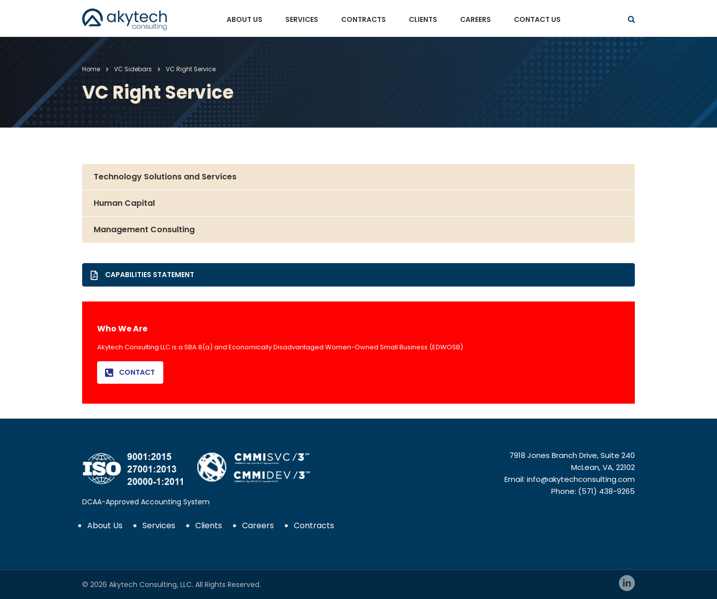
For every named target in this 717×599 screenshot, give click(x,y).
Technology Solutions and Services (165, 176)
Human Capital (124, 203)
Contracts (363, 19)
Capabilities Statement (142, 275)
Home (91, 69)
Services (301, 19)
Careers (475, 19)
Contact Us (537, 19)
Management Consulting (144, 229)
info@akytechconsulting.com (581, 479)
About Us (244, 19)
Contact (130, 372)
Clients (423, 19)
